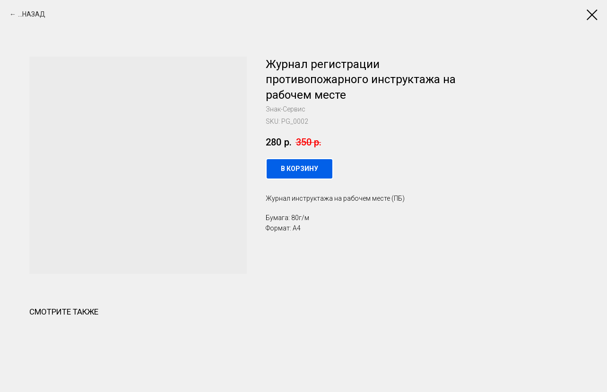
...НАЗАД (31, 14)
